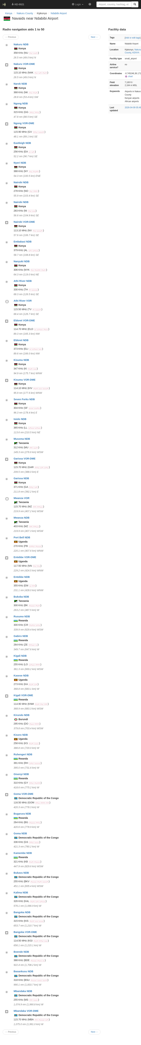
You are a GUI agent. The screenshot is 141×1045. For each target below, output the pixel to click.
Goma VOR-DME (23, 794)
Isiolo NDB (20, 419)
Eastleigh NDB (22, 143)
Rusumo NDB (22, 616)
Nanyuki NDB (22, 261)
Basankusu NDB (23, 971)
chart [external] (129, 76)
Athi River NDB (23, 281)
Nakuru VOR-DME (24, 64)
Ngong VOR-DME (24, 123)
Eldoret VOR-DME (24, 320)
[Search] (134, 4)
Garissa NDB (21, 478)
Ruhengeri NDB (23, 754)
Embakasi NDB (23, 241)
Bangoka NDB (22, 912)
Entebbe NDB (22, 577)
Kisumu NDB (21, 360)
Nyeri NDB (20, 162)
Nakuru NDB (21, 44)
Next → (94, 1032)
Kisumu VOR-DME (25, 379)
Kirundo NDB (21, 715)
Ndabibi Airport (59, 13)
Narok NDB (20, 83)
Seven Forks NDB (24, 399)
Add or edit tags (132, 38)
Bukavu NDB (21, 872)
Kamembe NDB (23, 853)
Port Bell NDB (22, 537)
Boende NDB (21, 951)
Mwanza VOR (21, 498)
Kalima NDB (21, 892)
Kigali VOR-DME (23, 695)
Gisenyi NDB (21, 774)
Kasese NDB (21, 675)
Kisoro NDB (21, 734)
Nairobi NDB (21, 182)
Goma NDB (20, 833)
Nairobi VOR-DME (24, 221)
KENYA (135, 52)
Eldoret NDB (21, 340)
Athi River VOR (23, 300)
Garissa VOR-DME (25, 458)
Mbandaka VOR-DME (26, 1011)
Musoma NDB (22, 438)
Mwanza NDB (21, 517)
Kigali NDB (20, 655)
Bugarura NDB (22, 813)
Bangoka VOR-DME (25, 932)
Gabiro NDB (21, 636)
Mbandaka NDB (23, 991)
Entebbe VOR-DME (25, 557)
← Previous (10, 1032)
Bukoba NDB (21, 596)
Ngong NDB (21, 103)
